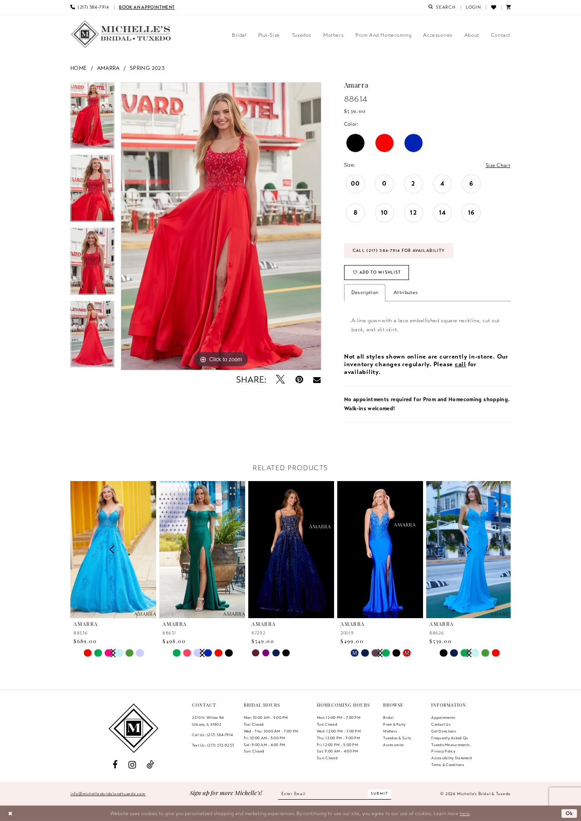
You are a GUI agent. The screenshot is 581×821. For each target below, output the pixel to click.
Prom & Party (394, 724)
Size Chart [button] (498, 165)
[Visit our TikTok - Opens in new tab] (150, 765)
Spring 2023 (147, 67)
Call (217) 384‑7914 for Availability (399, 250)
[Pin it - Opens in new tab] (299, 379)
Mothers (390, 731)
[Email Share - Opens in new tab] (317, 379)
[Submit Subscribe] (379, 794)
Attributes (406, 292)
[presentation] (202, 550)
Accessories (393, 744)
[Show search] (442, 7)
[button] (473, 7)
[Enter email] (334, 794)
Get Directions (443, 731)
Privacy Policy (443, 751)
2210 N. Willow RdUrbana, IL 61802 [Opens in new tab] (208, 721)
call (460, 364)
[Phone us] (89, 7)
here (465, 813)
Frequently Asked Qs (449, 738)
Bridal (388, 717)
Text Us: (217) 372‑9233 (213, 745)
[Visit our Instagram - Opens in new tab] (132, 765)
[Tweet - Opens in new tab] (281, 379)
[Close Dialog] (10, 813)
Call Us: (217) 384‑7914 (212, 735)
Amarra (108, 67)
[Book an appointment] (147, 7)
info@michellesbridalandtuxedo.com (108, 793)
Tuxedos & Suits (397, 738)
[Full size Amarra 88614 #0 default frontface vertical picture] (221, 226)
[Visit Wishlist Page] (493, 7)
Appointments (443, 717)
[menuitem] (89, 7)
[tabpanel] (92, 118)
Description (364, 292)
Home (78, 67)
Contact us (440, 724)
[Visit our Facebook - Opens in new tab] (115, 765)
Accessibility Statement (451, 758)
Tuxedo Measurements (450, 744)
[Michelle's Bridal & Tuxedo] (121, 34)
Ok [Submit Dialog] (570, 813)
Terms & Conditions (447, 764)
